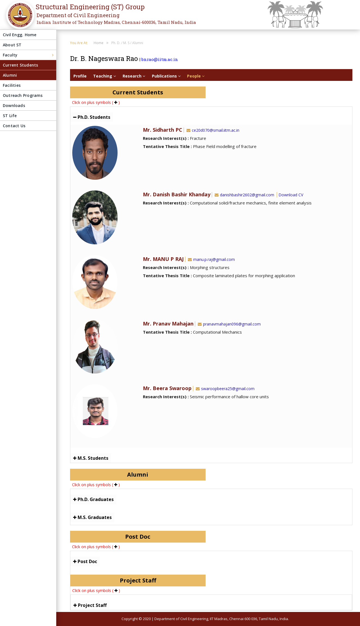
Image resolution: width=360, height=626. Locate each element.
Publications (166, 76)
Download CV (290, 194)
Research (134, 76)
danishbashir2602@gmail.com (243, 194)
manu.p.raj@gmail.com (211, 259)
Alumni (10, 75)
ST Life (10, 115)
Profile (80, 76)
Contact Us (14, 125)
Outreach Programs (23, 95)
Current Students (20, 65)
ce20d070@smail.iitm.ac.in (212, 130)
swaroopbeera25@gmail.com (225, 388)
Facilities (12, 85)
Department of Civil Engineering (78, 15)
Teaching (104, 76)
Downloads (14, 105)
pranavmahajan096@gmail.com (229, 324)
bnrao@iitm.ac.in (159, 59)
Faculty (10, 55)
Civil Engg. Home (19, 34)
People (195, 76)
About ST (12, 44)
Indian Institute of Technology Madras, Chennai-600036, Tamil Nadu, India (116, 22)
